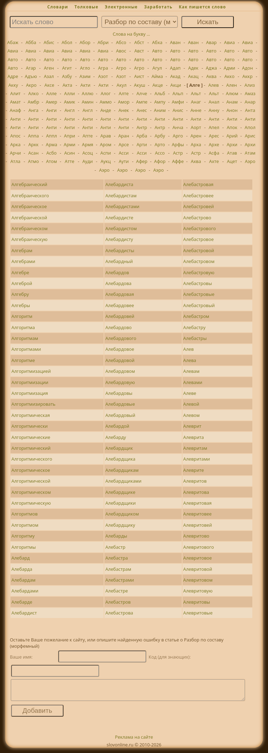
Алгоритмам (25, 338)
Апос (15, 136)
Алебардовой (119, 360)
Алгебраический (29, 184)
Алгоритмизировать (33, 404)
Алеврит (192, 426)
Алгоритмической (31, 481)
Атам (250, 153)
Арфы (178, 144)
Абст (139, 42)
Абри (103, 42)
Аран (123, 136)
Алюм (232, 93)
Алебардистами (122, 206)
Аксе (49, 85)
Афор (160, 161)
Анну (214, 110)
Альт (196, 93)
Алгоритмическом (31, 492)
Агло (85, 68)
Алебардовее (119, 305)
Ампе (142, 102)
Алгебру (20, 294)
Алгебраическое (29, 206)
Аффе (178, 161)
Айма (157, 76)
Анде (105, 110)
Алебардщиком (122, 514)
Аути (124, 161)
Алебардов (117, 272)
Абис (49, 42)
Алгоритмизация (30, 393)
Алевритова (196, 492)
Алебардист (24, 613)
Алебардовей (119, 316)
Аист (139, 76)
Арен (196, 136)
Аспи (105, 153)
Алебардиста (119, 184)
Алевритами (196, 459)
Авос (121, 51)
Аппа (33, 136)
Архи (232, 144)
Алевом (191, 415)
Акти (85, 85)
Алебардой (117, 426)
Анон (232, 110)
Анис (177, 110)
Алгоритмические (31, 437)
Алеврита (193, 437)
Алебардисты (119, 250)
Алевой (191, 404)
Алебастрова (119, 613)
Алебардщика (120, 459)
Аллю (87, 93)
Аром (105, 144)
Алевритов (195, 481)
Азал (49, 76)
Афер (141, 161)
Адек (193, 68)
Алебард (21, 558)
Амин (88, 102)
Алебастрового (199, 228)
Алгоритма (23, 327)
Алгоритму (23, 536)
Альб (160, 93)
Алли (69, 93)
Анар (250, 102)
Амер (51, 102)
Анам (232, 102)
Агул (157, 68)
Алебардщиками (123, 481)
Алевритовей (197, 525)
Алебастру (194, 327)
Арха (196, 144)
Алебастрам (118, 569)
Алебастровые (198, 294)
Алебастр (115, 547)
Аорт (196, 127)
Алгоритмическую (31, 503)
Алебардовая (119, 294)
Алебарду (115, 437)
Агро (121, 68)
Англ (70, 110)
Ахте (214, 161)
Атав (232, 153)
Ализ (249, 85)
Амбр (33, 102)
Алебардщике (120, 492)
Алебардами (25, 591)
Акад (175, 76)
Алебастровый (199, 305)
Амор (123, 102)
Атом (51, 161)
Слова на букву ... (131, 34)
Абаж (12, 42)
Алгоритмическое (31, 470)
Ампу (159, 102)
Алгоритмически (30, 426)
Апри (69, 136)
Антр (141, 127)
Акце (157, 85)
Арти (141, 144)
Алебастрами (119, 580)
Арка (15, 144)
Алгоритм (22, 316)
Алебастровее (198, 195)
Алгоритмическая (31, 415)
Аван (175, 42)
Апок (232, 127)
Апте (87, 136)
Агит (67, 68)
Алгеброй (22, 283)
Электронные (121, 6)
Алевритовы (196, 602)
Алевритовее (197, 514)
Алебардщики (120, 503)
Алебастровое (198, 239)
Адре (12, 76)
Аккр (248, 76)
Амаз (250, 93)
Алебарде (22, 602)
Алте (124, 93)
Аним (160, 110)
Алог (105, 93)
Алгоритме (23, 360)
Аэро (250, 161)
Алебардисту (119, 239)
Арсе (124, 144)
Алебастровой (198, 250)
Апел (214, 127)
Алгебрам (22, 250)
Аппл (51, 136)
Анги (51, 110)
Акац (193, 76)
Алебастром (196, 316)
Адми (229, 68)
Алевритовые (198, 613)
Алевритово (196, 536)
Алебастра (116, 558)
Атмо (33, 161)
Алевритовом (198, 580)
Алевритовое (197, 558)
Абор (85, 42)
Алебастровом (198, 261)
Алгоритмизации (30, 382)
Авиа (229, 42)
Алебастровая (198, 184)
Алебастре (116, 591)
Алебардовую (120, 382)
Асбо (51, 153)
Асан (33, 153)
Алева (189, 360)
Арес (214, 136)
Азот (103, 76)
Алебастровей (198, 206)
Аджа (211, 68)
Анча (177, 127)
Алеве (189, 393)
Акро (31, 85)
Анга (33, 110)
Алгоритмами (26, 349)
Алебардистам (120, 195)
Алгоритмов (25, 514)
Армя (87, 144)
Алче (141, 93)
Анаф (15, 110)
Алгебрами (23, 261)
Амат (15, 102)
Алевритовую (198, 591)
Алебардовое (119, 349)
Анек (123, 110)
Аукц (105, 161)
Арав (105, 136)
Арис (250, 136)
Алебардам (24, 580)
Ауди (87, 161)
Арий (232, 136)
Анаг (196, 102)
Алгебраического (30, 195)
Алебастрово (197, 217)
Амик (69, 102)
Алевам (191, 371)
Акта (67, 85)
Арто (160, 144)
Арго (178, 136)
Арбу (160, 136)
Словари (57, 6)
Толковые (86, 6)
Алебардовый (120, 415)
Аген (49, 68)
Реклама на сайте (134, 741)
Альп (177, 93)
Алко (33, 93)
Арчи (15, 153)
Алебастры (195, 338)
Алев (213, 85)
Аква (211, 76)
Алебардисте (119, 217)
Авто (157, 51)
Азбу (67, 76)
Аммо (105, 102)
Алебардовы (118, 393)
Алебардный (119, 261)
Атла (15, 161)
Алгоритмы (24, 547)
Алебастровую (198, 272)
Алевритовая (197, 503)
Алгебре (20, 272)
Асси (124, 153)
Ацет (232, 161)
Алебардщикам (122, 470)
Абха (157, 42)
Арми (69, 144)
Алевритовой (197, 569)
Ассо (160, 153)
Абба (30, 42)
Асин (69, 153)
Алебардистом (121, 228)
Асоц (87, 153)
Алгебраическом (30, 228)
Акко (229, 76)
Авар (211, 42)
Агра (103, 68)
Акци (175, 85)
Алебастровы (197, 283)
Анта (250, 110)
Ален (231, 85)
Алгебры (21, 305)
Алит (15, 93)
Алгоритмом (25, 525)
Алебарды (116, 536)
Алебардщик (119, 448)
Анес (141, 110)
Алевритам (195, 448)
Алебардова (118, 283)
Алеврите (193, 470)
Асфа (214, 153)
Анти (15, 119)
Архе (214, 144)
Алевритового (198, 547)
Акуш (140, 85)
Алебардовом (120, 371)
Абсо (121, 42)
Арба (141, 136)
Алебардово (118, 327)
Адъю (31, 76)
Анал (214, 102)
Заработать (158, 6)
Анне (196, 110)
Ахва (196, 161)
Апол (250, 127)
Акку (13, 85)
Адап (175, 68)
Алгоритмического (32, 459)
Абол (66, 42)
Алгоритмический (31, 448)
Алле (51, 93)
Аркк (33, 144)
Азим (85, 76)
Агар (31, 68)
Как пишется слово (202, 6)
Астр (178, 153)
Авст (139, 51)
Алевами (192, 382)
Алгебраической (29, 217)
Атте (69, 161)
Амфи (178, 102)
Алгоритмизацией (31, 371)
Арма (51, 144)
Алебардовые (120, 404)
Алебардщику (120, 525)
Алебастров (118, 602)
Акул (121, 85)
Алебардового (120, 338)
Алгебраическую (30, 239)
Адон (247, 68)
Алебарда (22, 569)
